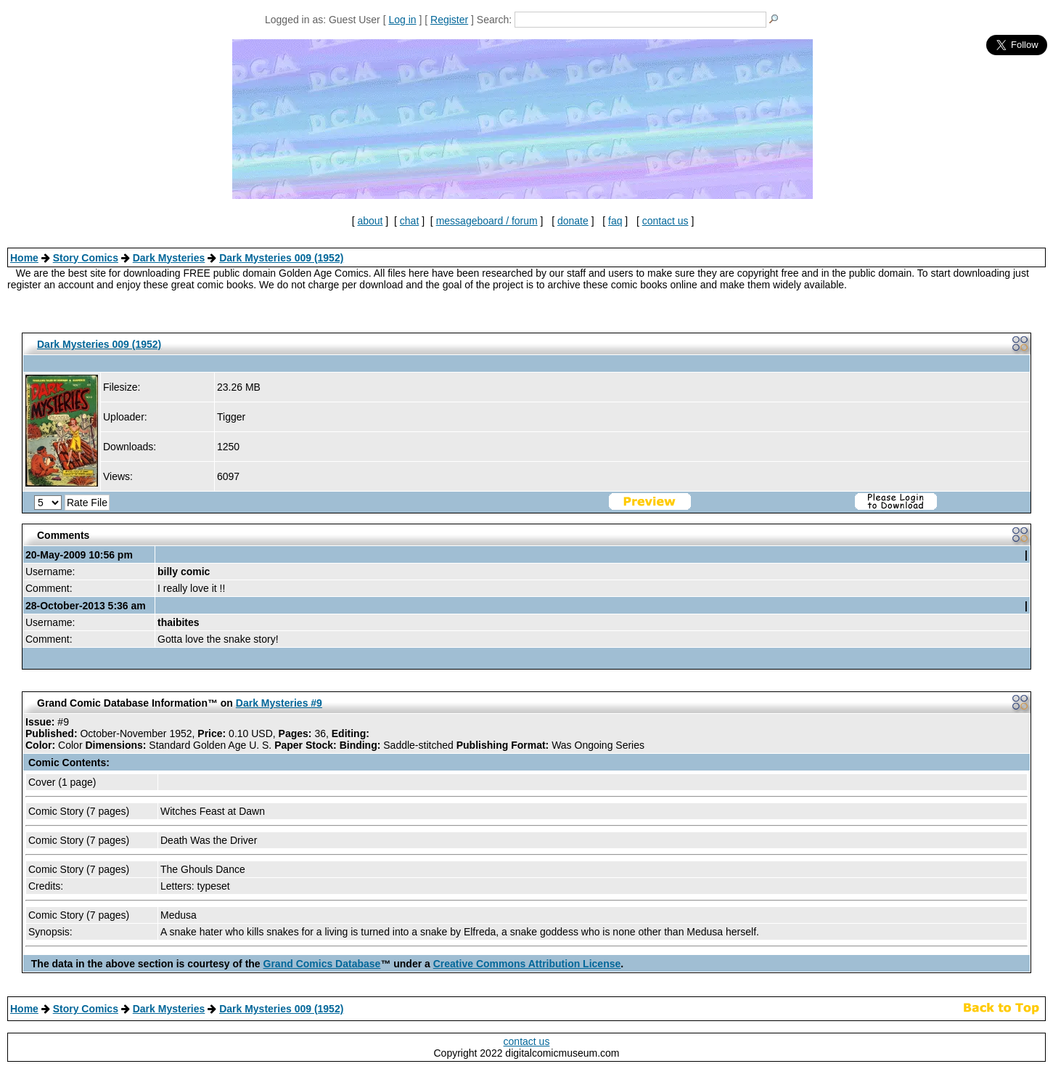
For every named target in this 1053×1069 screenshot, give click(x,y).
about (369, 221)
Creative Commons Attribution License (527, 964)
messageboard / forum (487, 221)
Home (24, 258)
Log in (402, 19)
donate (573, 221)
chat (409, 221)
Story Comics (85, 258)
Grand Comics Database (322, 964)
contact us (665, 221)
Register (449, 19)
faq (615, 221)
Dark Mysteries (169, 258)
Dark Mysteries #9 (279, 703)
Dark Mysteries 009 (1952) (281, 258)
